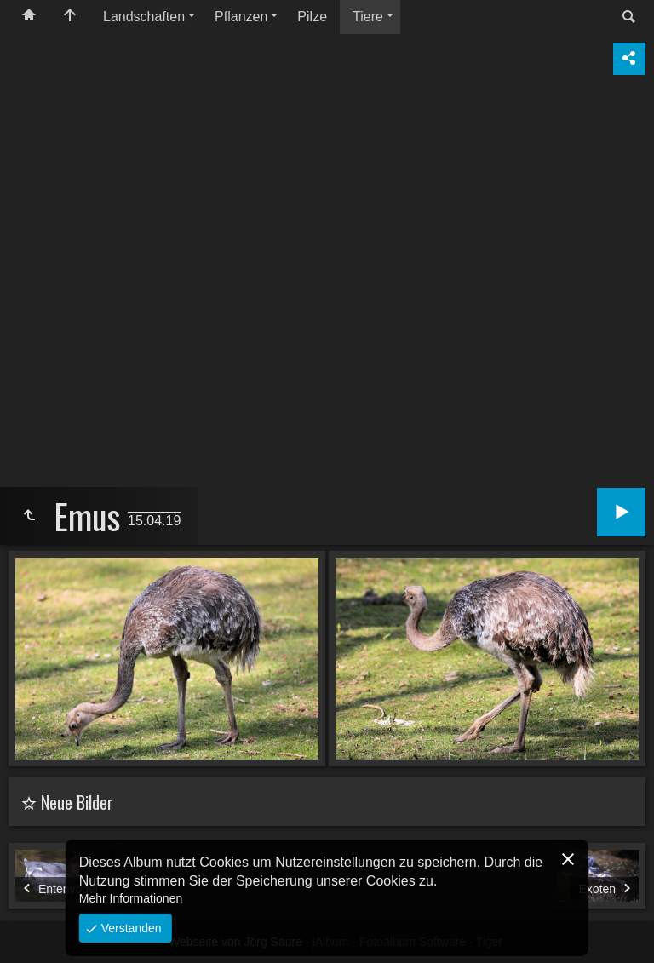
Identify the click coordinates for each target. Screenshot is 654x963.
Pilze (312, 16)
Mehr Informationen (130, 898)
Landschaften (144, 16)
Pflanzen (241, 16)
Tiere (368, 16)
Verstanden (130, 928)
